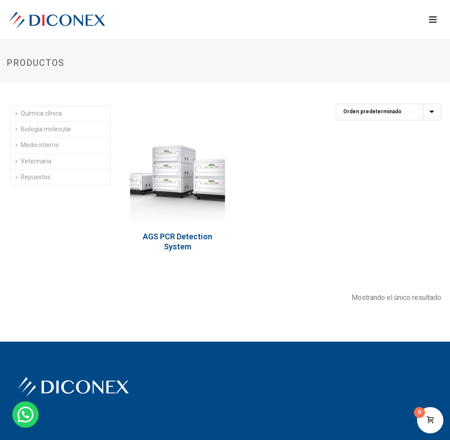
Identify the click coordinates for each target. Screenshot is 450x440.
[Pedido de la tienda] (388, 112)
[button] (25, 414)
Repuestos (33, 176)
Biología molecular (43, 129)
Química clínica (38, 113)
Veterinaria (33, 161)
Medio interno (37, 144)
